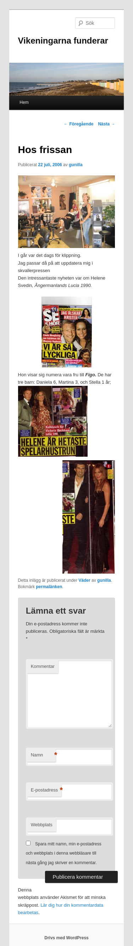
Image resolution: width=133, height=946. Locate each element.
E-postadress (46, 790)
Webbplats (41, 824)
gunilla (76, 164)
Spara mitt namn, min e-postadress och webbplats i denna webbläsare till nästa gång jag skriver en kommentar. (63, 853)
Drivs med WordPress (66, 937)
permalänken (49, 586)
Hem (24, 102)
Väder (84, 580)
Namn (43, 755)
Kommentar (43, 666)
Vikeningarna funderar (63, 40)
